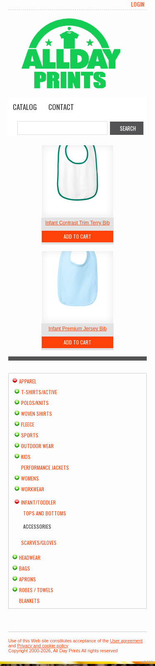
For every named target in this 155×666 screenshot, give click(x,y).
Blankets (29, 600)
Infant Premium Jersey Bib (77, 329)
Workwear (32, 489)
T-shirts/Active (39, 391)
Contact (61, 107)
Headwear (30, 557)
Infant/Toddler (38, 502)
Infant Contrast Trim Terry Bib (77, 223)
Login (137, 4)
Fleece (27, 424)
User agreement (126, 640)
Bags (24, 568)
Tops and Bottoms (44, 513)
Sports (29, 435)
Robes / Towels (36, 589)
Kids (26, 456)
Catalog (25, 107)
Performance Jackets (45, 467)
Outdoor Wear (37, 445)
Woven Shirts (36, 413)
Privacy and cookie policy (42, 645)
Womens (30, 478)
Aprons (27, 579)
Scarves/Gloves (39, 542)
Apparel (27, 381)
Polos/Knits (35, 402)
